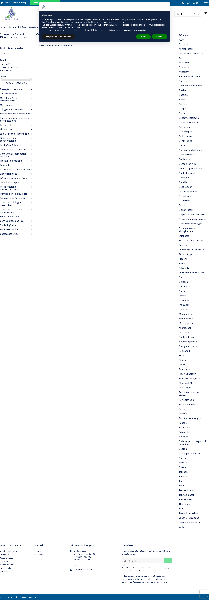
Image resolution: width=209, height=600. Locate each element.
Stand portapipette (189, 453)
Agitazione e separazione (13, 178)
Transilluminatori (188, 513)
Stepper (183, 458)
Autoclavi (184, 71)
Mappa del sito (6, 565)
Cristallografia (8, 225)
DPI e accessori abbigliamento (187, 230)
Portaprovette (186, 399)
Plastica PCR (185, 383)
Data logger (185, 186)
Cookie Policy (6, 571)
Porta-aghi (185, 387)
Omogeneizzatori (188, 346)
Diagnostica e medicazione (15, 169)
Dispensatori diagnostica (192, 214)
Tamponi (183, 471)
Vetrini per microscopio (191, 522)
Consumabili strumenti (13, 149)
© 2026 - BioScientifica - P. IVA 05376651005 (18, 597)
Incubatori (184, 300)
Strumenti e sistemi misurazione (11, 211)
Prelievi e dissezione (11, 160)
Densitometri (186, 196)
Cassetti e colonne (189, 122)
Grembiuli (184, 286)
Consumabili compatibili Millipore (13, 155)
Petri (181, 355)
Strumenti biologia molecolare (10, 204)
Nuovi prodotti (39, 554)
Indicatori (184, 304)
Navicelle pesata (188, 341)
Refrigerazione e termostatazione (9, 188)
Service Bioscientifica (12, 220)
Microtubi (184, 332)
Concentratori (186, 154)
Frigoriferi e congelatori (192, 272)
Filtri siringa (185, 254)
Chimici (183, 145)
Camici (183, 104)
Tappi (182, 481)
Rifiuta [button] (144, 36)
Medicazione (186, 318)
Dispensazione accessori (192, 219)
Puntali (183, 413)
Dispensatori (186, 209)
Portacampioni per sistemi (189, 394)
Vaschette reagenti (189, 517)
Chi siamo (4, 554)
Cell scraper (185, 131)
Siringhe (183, 436)
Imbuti (182, 295)
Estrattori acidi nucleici (191, 240)
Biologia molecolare (11, 89)
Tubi (181, 508)
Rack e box (184, 427)
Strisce (183, 467)
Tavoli (182, 485)
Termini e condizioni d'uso (11, 551)
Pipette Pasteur (187, 373)
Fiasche (183, 245)
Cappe (182, 108)
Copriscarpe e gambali (191, 168)
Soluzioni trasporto (10, 182)
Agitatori (184, 44)
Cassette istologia (189, 117)
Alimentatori (186, 48)
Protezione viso (187, 404)
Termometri (185, 499)
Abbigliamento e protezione (15, 113)
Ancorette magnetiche (191, 53)
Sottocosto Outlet (10, 233)
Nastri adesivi (186, 337)
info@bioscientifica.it (83, 569)
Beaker (183, 90)
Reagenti (5, 165)
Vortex (182, 527)
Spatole (183, 448)
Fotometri (184, 268)
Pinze (182, 364)
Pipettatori (185, 369)
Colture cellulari (8, 93)
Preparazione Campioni (12, 198)
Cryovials (184, 177)
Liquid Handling (8, 173)
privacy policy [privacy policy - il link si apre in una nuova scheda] (120, 19)
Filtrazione (6, 129)
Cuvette (183, 182)
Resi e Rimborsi (6, 558)
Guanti (183, 291)
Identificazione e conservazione (9, 139)
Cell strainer (185, 136)
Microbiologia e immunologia (8, 99)
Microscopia (6, 105)
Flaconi (183, 258)
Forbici (182, 263)
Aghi (181, 39)
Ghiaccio (184, 281)
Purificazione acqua (190, 418)
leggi (168, 568)
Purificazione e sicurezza (13, 193)
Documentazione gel (190, 223)
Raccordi (183, 422)
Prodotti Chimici (9, 229)
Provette (183, 409)
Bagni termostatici (189, 76)
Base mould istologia (190, 85)
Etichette (184, 235)
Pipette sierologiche (190, 378)
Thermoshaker (187, 504)
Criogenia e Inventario (12, 109)
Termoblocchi (186, 490)
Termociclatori (187, 494)
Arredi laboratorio (9, 216)
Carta (182, 113)
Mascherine (185, 314)
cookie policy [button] (118, 22)
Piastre (183, 360)
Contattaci (5, 561)
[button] (166, 6)
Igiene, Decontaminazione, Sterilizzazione (14, 119)
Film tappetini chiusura (192, 249)
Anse (181, 58)
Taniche (183, 476)
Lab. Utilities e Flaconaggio (15, 133)
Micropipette (186, 323)
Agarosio (184, 35)
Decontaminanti (188, 191)
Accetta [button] (159, 36)
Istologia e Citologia (11, 145)
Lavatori (183, 309)
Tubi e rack (6, 125)
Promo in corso (40, 551)
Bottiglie (184, 94)
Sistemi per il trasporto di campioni (193, 443)
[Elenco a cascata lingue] (186, 3)
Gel (180, 277)
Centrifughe (185, 140)
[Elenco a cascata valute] (197, 3)
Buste (182, 99)
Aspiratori (184, 67)
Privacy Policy (6, 568)
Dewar (182, 205)
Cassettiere (185, 127)
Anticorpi (184, 62)
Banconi (183, 81)
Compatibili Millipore (190, 150)
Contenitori (185, 159)
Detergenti (184, 200)
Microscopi (185, 327)
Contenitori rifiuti (188, 163)
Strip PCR (184, 462)
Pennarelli (184, 350)
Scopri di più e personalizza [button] (58, 36)
